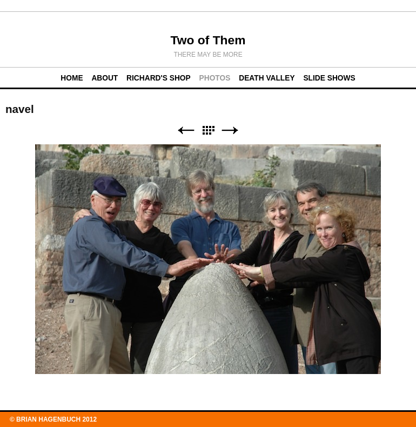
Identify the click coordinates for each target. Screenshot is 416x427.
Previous (186, 130)
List (208, 130)
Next (230, 130)
